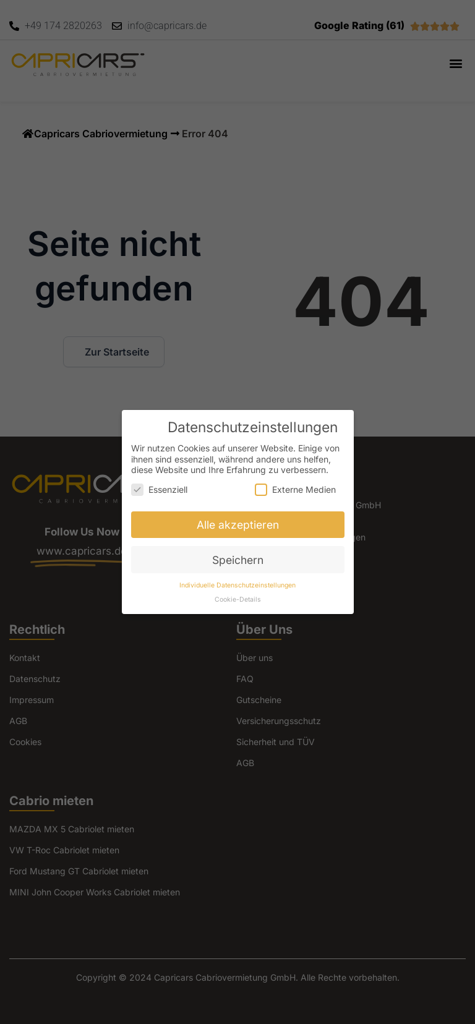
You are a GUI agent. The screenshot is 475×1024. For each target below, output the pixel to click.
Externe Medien (295, 489)
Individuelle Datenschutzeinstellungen (237, 585)
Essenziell (159, 489)
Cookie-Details (238, 599)
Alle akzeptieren (238, 524)
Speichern (237, 559)
